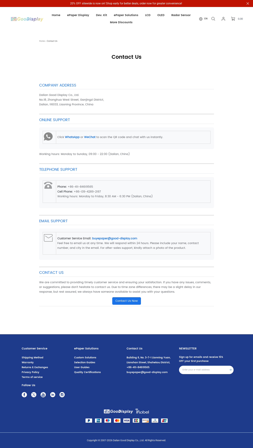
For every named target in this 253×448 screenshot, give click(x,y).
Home (42, 41)
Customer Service (34, 348)
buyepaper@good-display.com (114, 238)
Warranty (28, 362)
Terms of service (32, 377)
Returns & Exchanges (35, 367)
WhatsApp (72, 137)
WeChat (89, 137)
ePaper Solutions (86, 348)
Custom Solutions (85, 358)
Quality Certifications (87, 372)
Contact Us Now (126, 301)
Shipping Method (32, 358)
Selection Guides (84, 362)
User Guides (82, 367)
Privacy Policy (30, 372)
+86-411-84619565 (138, 367)
